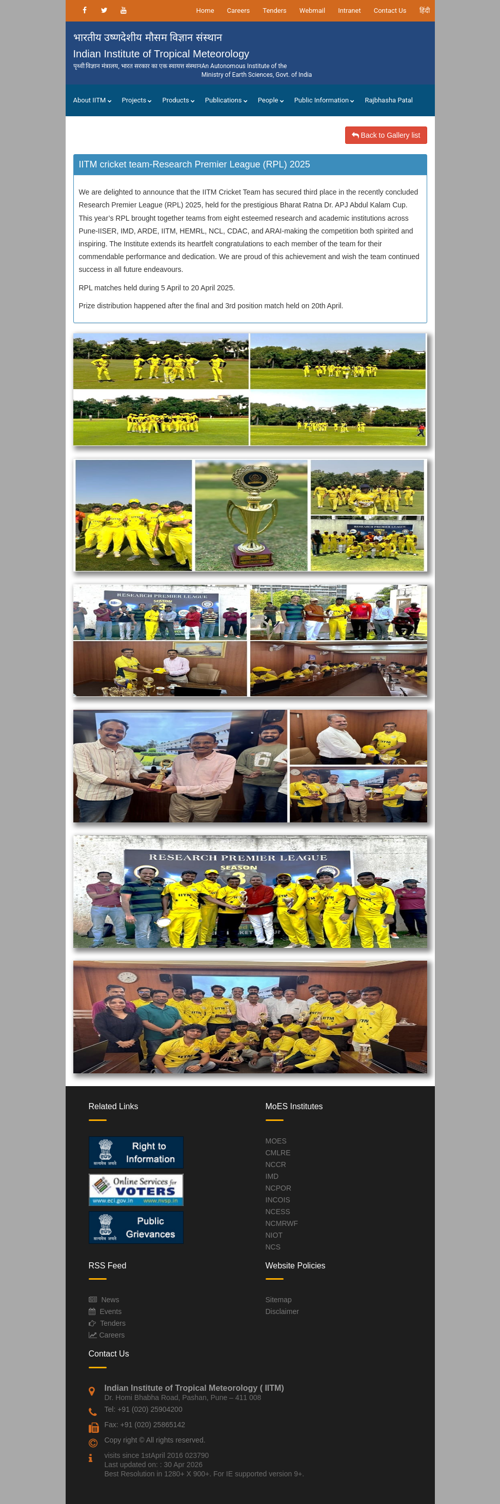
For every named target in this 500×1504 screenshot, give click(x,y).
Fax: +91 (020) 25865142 (145, 1425)
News (110, 1300)
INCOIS (278, 1200)
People (271, 100)
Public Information (324, 100)
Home (205, 10)
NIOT (274, 1235)
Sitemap (279, 1300)
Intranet (349, 10)
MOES (276, 1141)
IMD (272, 1176)
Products (178, 100)
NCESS (278, 1212)
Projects (137, 100)
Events (110, 1311)
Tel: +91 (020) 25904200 (144, 1409)
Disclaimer (282, 1311)
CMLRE (278, 1153)
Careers (238, 10)
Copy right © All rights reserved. (155, 1440)
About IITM (92, 100)
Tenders (275, 10)
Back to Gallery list (386, 135)
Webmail (312, 10)
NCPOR (279, 1188)
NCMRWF (282, 1223)
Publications (226, 100)
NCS (273, 1247)
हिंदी (424, 10)
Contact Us (390, 10)
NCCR (276, 1164)
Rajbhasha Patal (389, 100)
